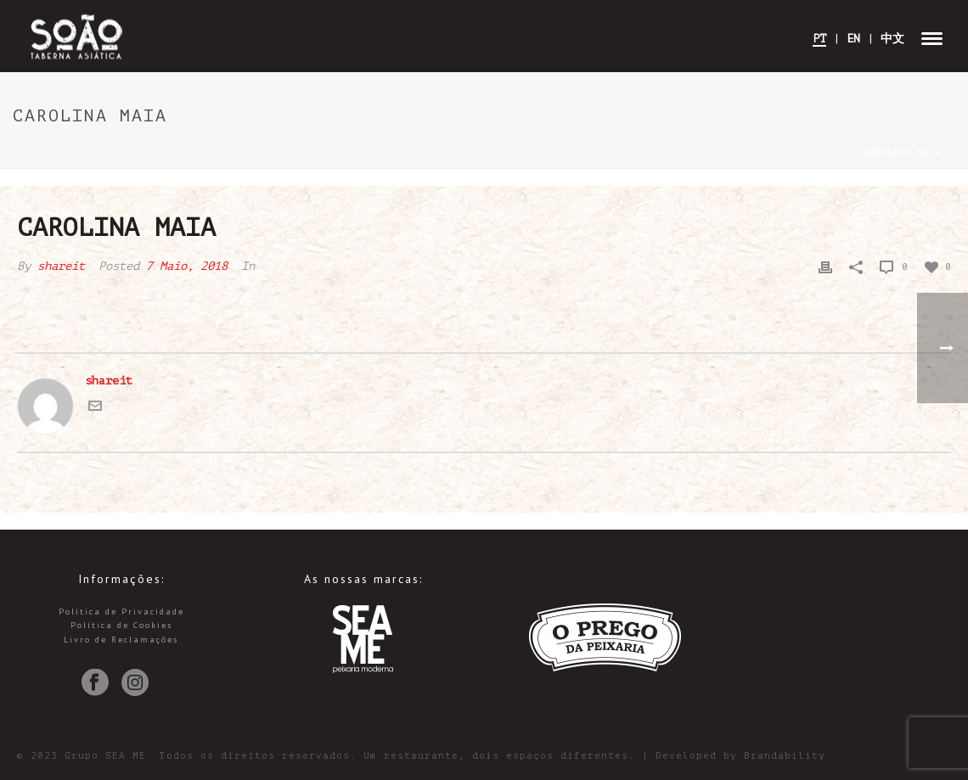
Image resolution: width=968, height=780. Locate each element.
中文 (892, 38)
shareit (61, 266)
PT (819, 38)
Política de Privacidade (121, 611)
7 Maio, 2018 (187, 266)
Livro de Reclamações (121, 639)
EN (853, 38)
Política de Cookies (121, 625)
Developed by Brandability (740, 755)
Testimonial (813, 152)
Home (751, 152)
